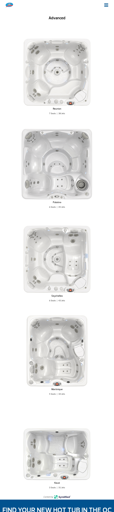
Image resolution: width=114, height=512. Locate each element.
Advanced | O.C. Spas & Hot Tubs (9, 5)
